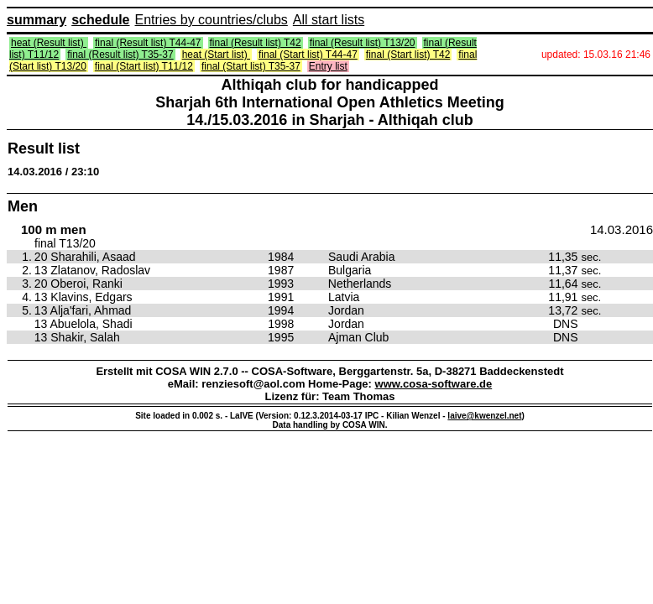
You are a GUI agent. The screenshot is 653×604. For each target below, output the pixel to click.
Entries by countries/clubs (211, 20)
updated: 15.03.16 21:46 (595, 54)
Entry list (328, 66)
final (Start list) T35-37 (250, 66)
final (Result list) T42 (255, 43)
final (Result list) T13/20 (362, 43)
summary (36, 20)
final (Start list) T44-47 (308, 54)
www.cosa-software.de (434, 384)
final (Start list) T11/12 (144, 66)
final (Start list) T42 (408, 54)
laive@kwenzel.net (484, 415)
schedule (100, 20)
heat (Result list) (48, 43)
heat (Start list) (216, 54)
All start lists (328, 20)
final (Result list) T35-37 (120, 54)
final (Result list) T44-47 (148, 43)
